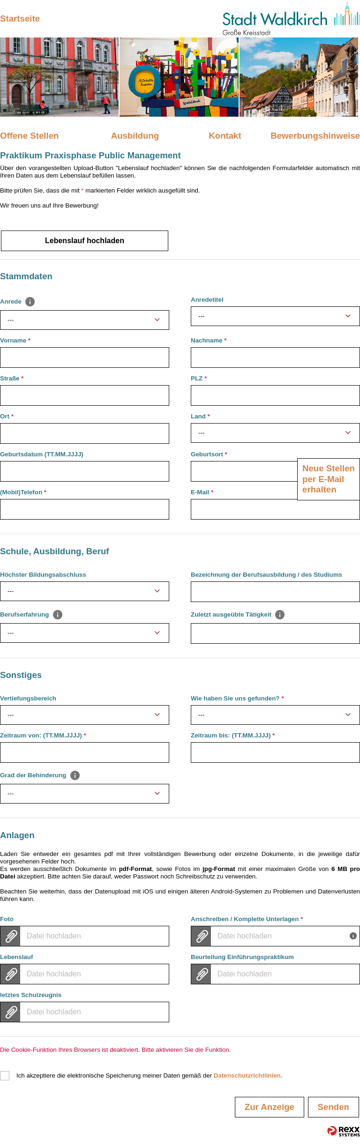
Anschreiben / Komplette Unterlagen (247, 919)
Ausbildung (135, 136)
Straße (11, 378)
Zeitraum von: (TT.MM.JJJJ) (43, 735)
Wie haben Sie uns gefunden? (237, 698)
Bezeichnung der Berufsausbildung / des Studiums (266, 574)
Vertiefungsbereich (28, 698)
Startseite (20, 18)
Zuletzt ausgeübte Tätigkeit (238, 614)
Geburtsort (209, 454)
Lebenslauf (16, 956)
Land (200, 416)
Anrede (18, 301)
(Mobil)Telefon (23, 492)
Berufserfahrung (31, 614)
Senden (333, 1107)
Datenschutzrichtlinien (247, 1075)
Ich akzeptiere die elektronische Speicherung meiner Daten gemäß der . (149, 1075)
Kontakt (225, 136)
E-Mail (202, 492)
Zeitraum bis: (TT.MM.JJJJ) (233, 735)
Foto (7, 919)
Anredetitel (207, 299)
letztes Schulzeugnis (30, 994)
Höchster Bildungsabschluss (43, 574)
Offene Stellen (29, 136)
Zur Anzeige (269, 1107)
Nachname (208, 340)
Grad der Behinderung (40, 775)
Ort (7, 416)
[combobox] (84, 320)
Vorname (15, 340)
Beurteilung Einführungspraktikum (242, 956)
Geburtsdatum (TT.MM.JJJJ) (41, 454)
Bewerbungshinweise (315, 136)
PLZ (199, 378)
